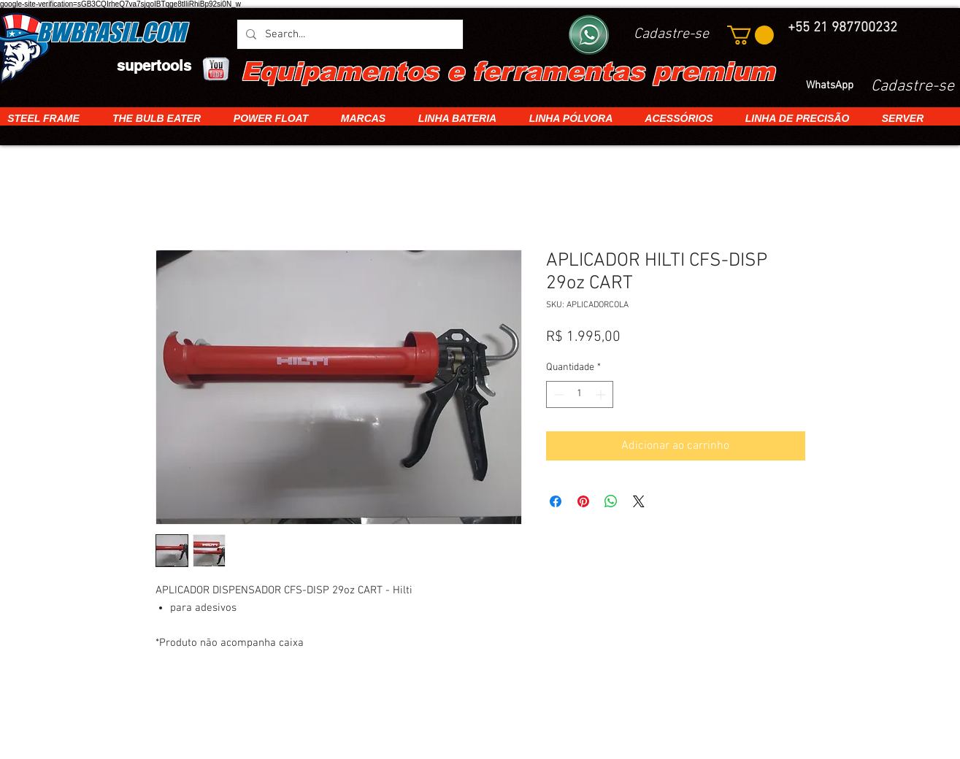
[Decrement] (557, 394)
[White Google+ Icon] (895, 711)
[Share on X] (639, 501)
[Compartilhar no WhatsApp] (611, 501)
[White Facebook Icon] (869, 711)
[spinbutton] (580, 394)
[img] (202, 713)
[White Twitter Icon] (844, 711)
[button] (750, 35)
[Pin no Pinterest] (583, 501)
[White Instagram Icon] (920, 711)
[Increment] (602, 394)
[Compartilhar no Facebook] (555, 501)
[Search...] (348, 34)
